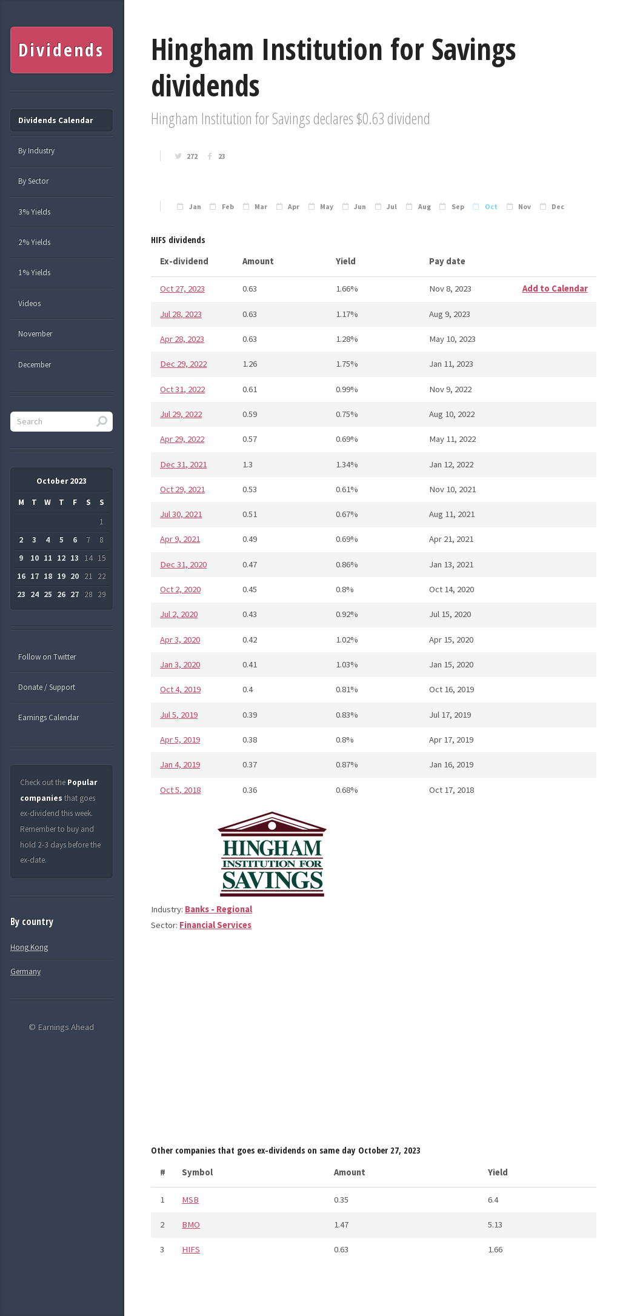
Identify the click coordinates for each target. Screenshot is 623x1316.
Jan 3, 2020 (180, 664)
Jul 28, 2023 (181, 314)
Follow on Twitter (47, 657)
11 (48, 558)
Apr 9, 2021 (180, 538)
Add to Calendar (555, 288)
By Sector (33, 181)
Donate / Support (46, 687)
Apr (293, 206)
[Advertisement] (373, 1042)
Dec (557, 206)
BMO (191, 1224)
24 (34, 594)
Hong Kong (29, 947)
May (326, 206)
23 (221, 156)
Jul (392, 206)
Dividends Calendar (55, 120)
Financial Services (215, 925)
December (34, 364)
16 (21, 576)
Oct (491, 206)
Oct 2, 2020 (180, 589)
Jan (195, 206)
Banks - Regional (218, 909)
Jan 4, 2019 (180, 764)
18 (48, 576)
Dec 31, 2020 (183, 564)
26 (61, 594)
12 (61, 558)
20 (74, 576)
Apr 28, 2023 (182, 338)
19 (61, 576)
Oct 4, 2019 (180, 689)
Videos (29, 303)
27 (74, 594)
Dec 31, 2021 (183, 464)
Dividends (61, 50)
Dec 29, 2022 (183, 363)
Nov (524, 206)
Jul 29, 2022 (181, 414)
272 (192, 156)
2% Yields (34, 242)
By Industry (36, 150)
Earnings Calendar (48, 717)
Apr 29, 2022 (182, 438)
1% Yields (34, 272)
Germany (25, 971)
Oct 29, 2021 (182, 489)
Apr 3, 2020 (180, 639)
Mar (261, 206)
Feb (228, 206)
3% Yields (34, 212)
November (35, 334)
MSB (190, 1199)
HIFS (191, 1249)
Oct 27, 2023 (182, 288)
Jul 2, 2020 (179, 614)
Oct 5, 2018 (180, 789)
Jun (360, 206)
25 (48, 594)
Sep (457, 206)
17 (34, 576)
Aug (424, 206)
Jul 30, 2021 (181, 514)
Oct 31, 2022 (182, 389)
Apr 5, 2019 (180, 739)
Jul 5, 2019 (179, 714)
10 (34, 558)
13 (74, 558)
